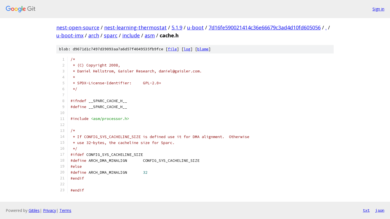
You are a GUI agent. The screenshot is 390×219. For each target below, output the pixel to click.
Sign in (378, 9)
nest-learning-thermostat (135, 27)
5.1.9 (177, 27)
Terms (65, 210)
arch (93, 35)
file (172, 49)
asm (150, 35)
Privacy (49, 210)
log (187, 49)
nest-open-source (77, 27)
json (379, 210)
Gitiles (34, 210)
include (131, 35)
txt (366, 210)
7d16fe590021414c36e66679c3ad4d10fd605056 (265, 27)
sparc (110, 35)
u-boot (195, 27)
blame (203, 49)
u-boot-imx (69, 35)
